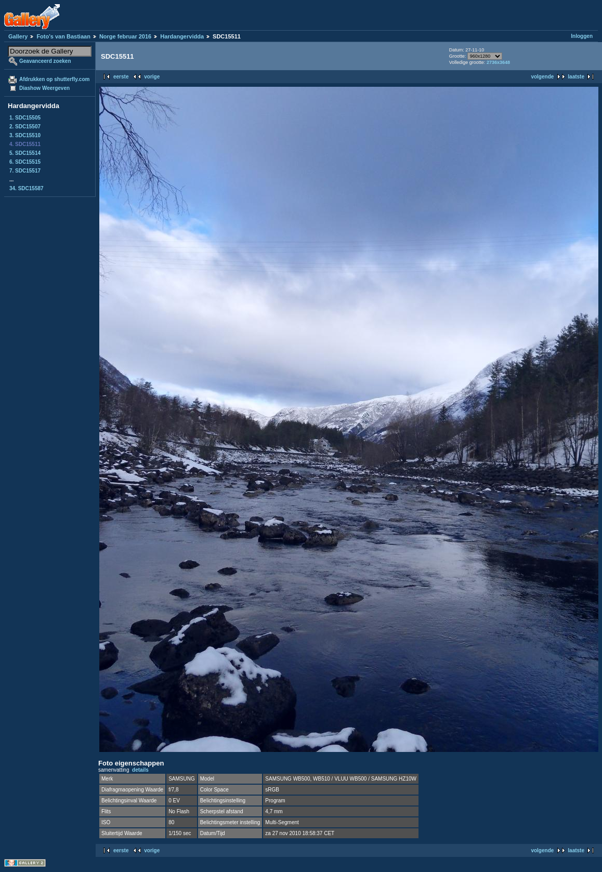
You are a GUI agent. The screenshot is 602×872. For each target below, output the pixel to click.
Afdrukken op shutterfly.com (54, 79)
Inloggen (582, 36)
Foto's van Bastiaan (63, 36)
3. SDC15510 (25, 135)
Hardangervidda (182, 36)
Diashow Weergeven (44, 88)
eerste (120, 77)
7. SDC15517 (25, 171)
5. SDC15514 (25, 153)
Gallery (18, 36)
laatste (576, 77)
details (140, 770)
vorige (152, 77)
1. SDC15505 (25, 118)
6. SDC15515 (25, 162)
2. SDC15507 (25, 126)
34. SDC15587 (26, 188)
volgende (542, 77)
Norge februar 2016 (125, 36)
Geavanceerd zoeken (45, 61)
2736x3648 (498, 62)
